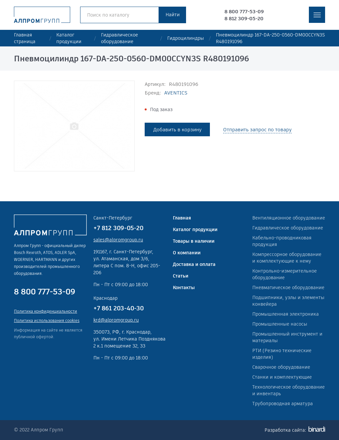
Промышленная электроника (285, 314)
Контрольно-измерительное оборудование (284, 274)
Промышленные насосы (279, 324)
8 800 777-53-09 (244, 11)
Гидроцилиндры (185, 38)
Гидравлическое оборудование (119, 38)
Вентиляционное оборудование (288, 218)
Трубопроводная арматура (282, 403)
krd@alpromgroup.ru (116, 320)
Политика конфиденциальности (45, 311)
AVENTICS (175, 92)
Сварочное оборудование (281, 367)
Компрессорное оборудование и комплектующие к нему (286, 257)
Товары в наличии (194, 241)
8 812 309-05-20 (244, 18)
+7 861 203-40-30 (118, 308)
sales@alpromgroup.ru (118, 239)
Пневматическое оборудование (288, 287)
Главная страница (24, 38)
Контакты (184, 287)
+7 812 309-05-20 (118, 227)
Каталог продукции (68, 38)
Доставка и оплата (194, 264)
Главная (182, 218)
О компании (187, 252)
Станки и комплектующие (282, 377)
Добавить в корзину (177, 129)
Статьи (180, 276)
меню (317, 15)
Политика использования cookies (46, 320)
